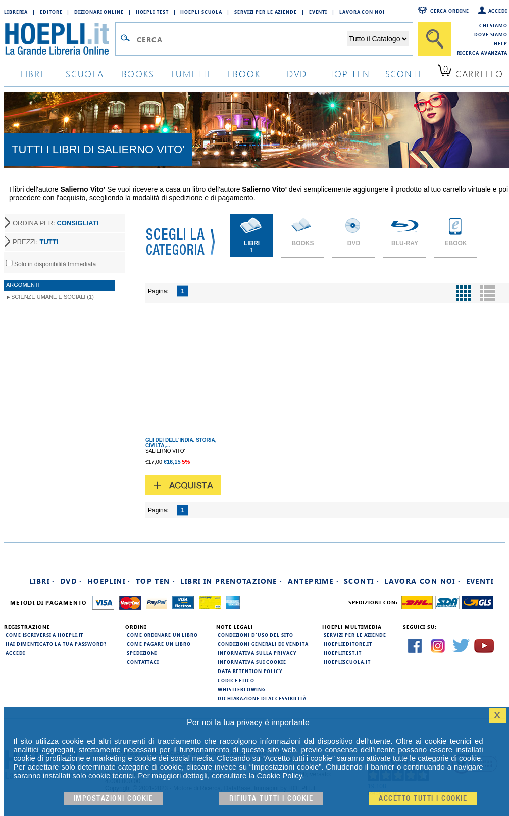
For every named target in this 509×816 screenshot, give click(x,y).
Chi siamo (493, 25)
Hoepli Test (152, 12)
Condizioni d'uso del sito (255, 635)
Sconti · (361, 581)
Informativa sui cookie (252, 662)
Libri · (42, 581)
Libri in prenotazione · (231, 581)
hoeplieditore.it (348, 644)
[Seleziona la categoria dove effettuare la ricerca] (378, 38)
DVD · (71, 581)
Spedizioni (142, 653)
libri (32, 73)
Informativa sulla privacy (257, 653)
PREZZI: (35, 242)
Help (500, 43)
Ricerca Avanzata (482, 53)
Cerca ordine (449, 11)
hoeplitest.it (343, 653)
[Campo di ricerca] (240, 39)
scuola (85, 73)
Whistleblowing (242, 689)
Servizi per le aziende (265, 12)
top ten (350, 73)
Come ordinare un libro (162, 635)
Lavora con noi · (422, 581)
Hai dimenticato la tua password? (56, 644)
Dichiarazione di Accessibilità (262, 698)
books (138, 73)
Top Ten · (156, 581)
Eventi (318, 12)
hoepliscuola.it (347, 662)
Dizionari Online (98, 12)
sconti (403, 73)
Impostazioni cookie (114, 798)
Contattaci (143, 662)
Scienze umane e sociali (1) (52, 297)
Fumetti (191, 73)
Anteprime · (313, 581)
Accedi (497, 11)
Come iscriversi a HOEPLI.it (44, 635)
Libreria (16, 12)
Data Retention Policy (250, 671)
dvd (297, 73)
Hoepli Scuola (201, 12)
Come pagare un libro (159, 644)
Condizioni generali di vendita (263, 644)
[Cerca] (434, 39)
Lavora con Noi (362, 12)
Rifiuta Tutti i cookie (271, 798)
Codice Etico (236, 680)
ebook (244, 73)
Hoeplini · (109, 581)
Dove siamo (490, 34)
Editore (51, 12)
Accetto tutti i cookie (423, 798)
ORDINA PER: (55, 223)
